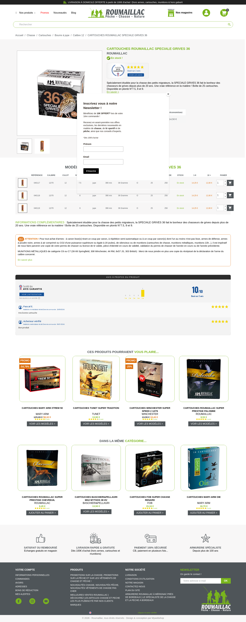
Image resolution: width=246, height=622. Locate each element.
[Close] (168, 94)
